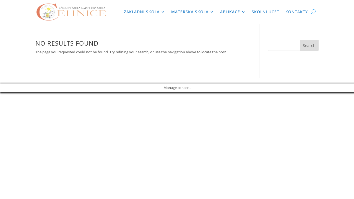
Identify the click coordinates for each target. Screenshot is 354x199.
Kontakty (296, 11)
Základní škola (142, 11)
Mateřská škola (190, 11)
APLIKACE (230, 11)
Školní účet (265, 11)
